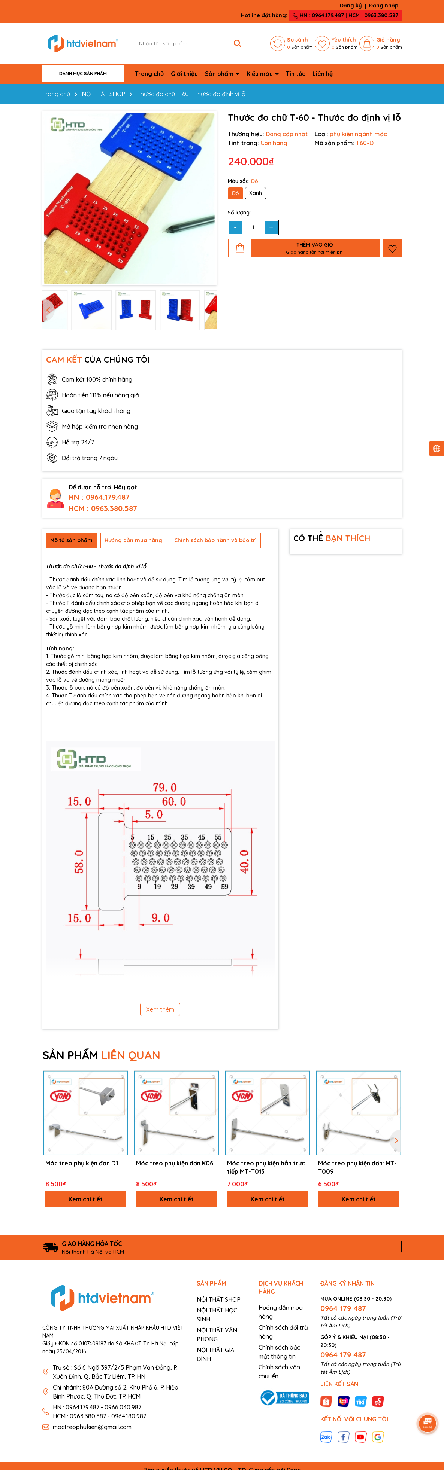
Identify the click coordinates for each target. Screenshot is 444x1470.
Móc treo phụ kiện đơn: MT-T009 (357, 1167)
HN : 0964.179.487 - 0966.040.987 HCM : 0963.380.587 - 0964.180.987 (99, 1411)
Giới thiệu (184, 73)
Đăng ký (351, 5)
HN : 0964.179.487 (99, 497)
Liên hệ (322, 73)
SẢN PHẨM (101, 1055)
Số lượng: (239, 212)
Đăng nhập (383, 5)
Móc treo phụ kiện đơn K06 (174, 1163)
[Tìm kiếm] (237, 43)
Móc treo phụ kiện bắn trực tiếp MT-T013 (266, 1167)
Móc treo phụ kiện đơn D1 (81, 1163)
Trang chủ (149, 73)
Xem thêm (160, 1009)
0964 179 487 (343, 1308)
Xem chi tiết (85, 1199)
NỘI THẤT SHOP (219, 1299)
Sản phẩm (220, 73)
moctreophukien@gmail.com (92, 1427)
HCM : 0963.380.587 (103, 508)
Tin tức (295, 73)
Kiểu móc (260, 73)
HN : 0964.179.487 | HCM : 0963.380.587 (345, 15)
